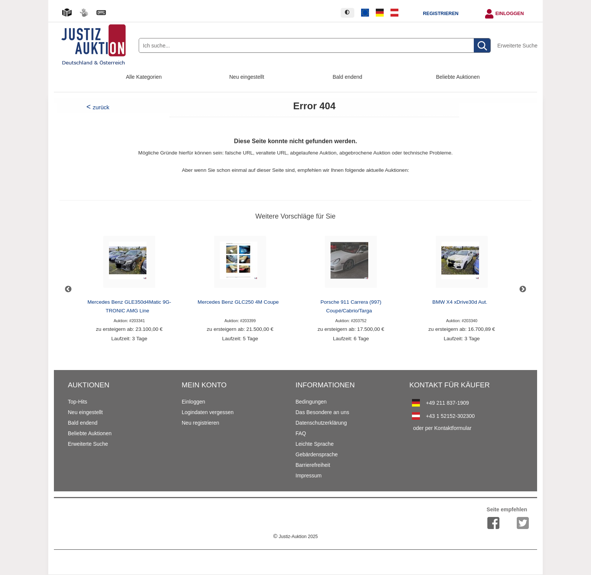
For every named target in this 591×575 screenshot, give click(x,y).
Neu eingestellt (246, 77)
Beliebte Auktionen (458, 77)
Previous (68, 289)
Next (523, 289)
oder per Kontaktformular (442, 428)
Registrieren (440, 13)
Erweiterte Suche (517, 46)
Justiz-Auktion (295, 536)
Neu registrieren (200, 423)
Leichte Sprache (315, 444)
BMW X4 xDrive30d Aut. (459, 302)
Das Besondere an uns (322, 412)
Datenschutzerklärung (321, 423)
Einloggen (509, 13)
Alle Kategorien (144, 77)
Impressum (309, 476)
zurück (101, 107)
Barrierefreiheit (313, 465)
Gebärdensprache (317, 454)
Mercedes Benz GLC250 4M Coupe (238, 302)
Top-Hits (77, 402)
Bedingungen (311, 402)
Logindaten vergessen (208, 412)
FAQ (301, 433)
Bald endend (348, 77)
